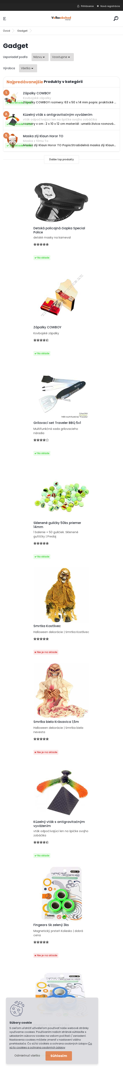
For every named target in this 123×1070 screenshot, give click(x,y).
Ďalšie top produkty (61, 159)
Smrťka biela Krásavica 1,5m (88, 430)
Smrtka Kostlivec (21, 430)
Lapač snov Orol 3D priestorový (32, 833)
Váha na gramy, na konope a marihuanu (89, 835)
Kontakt (13, 924)
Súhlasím (58, 1055)
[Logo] (61, 18)
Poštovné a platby (21, 908)
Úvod (6, 31)
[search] (116, 18)
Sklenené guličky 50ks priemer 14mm (90, 329)
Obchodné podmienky (24, 918)
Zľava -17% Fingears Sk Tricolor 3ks (90, 636)
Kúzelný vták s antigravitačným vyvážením (30, 532)
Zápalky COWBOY (80, 229)
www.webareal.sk (78, 1065)
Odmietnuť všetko (27, 1056)
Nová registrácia (110, 6)
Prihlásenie (87, 6)
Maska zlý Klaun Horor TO (86, 737)
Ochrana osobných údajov (28, 913)
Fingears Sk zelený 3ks (83, 531)
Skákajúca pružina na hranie (30, 737)
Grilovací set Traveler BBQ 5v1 (31, 328)
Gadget (22, 31)
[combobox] (40, 57)
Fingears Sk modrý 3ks (25, 635)
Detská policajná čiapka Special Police (26, 230)
